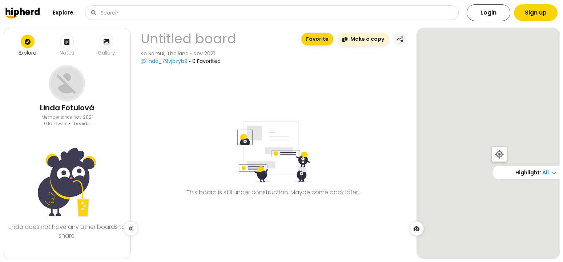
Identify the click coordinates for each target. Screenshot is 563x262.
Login (488, 12)
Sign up (536, 12)
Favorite (317, 39)
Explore (63, 12)
